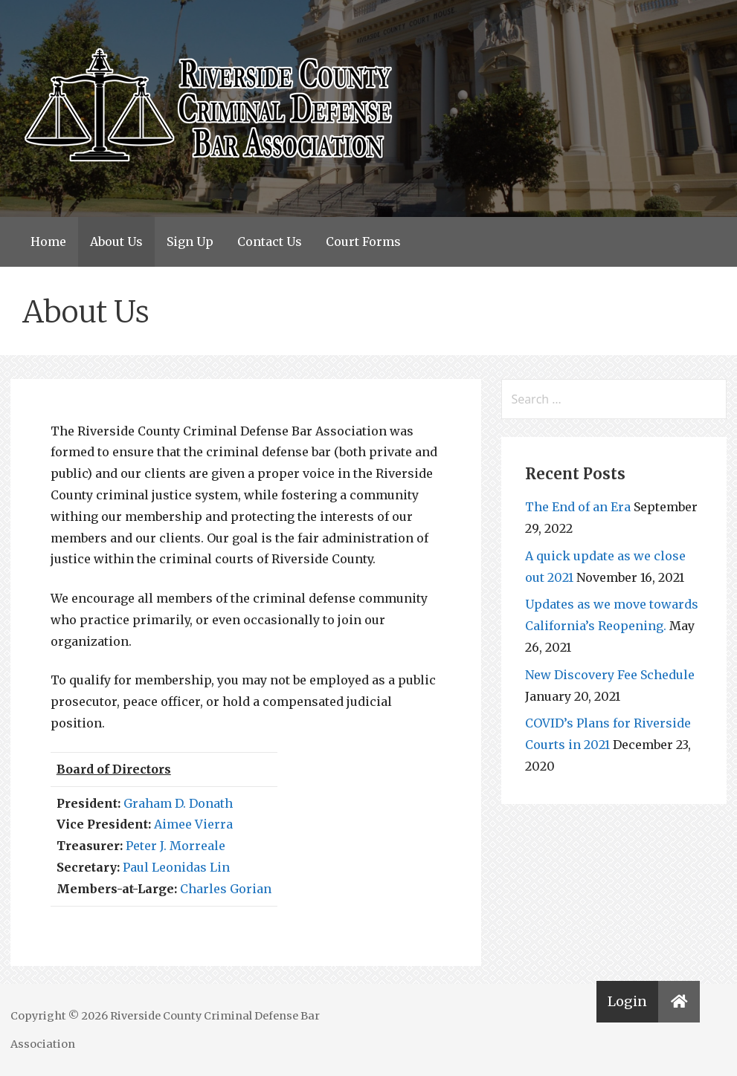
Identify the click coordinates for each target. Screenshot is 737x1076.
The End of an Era (578, 506)
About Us (116, 241)
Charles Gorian (225, 888)
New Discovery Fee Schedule (610, 674)
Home (48, 241)
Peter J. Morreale (175, 845)
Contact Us (269, 241)
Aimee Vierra (193, 824)
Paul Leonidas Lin (176, 867)
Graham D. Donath (178, 803)
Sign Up (190, 241)
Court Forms (363, 241)
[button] (679, 1001)
